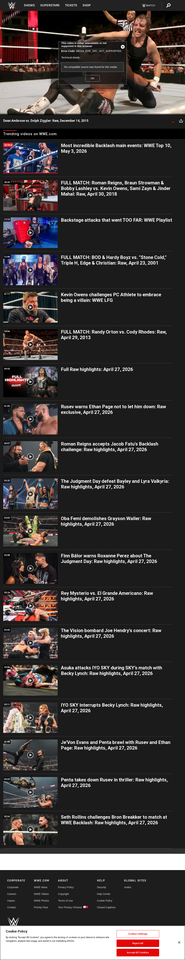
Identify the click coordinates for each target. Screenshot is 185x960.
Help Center (104, 894)
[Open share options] (181, 121)
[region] (92, 943)
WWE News (41, 887)
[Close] (179, 942)
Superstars (50, 5)
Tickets (71, 5)
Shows (29, 5)
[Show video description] (173, 121)
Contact (11, 907)
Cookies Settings (137, 933)
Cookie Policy (104, 900)
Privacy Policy (66, 887)
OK (92, 78)
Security (101, 887)
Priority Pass (41, 907)
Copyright (63, 894)
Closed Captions (106, 907)
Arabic (127, 887)
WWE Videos (41, 894)
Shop (87, 5)
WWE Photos (41, 900)
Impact (11, 900)
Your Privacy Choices (70, 907)
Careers (11, 894)
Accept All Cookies (138, 952)
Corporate (12, 887)
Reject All (137, 943)
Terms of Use (65, 900)
